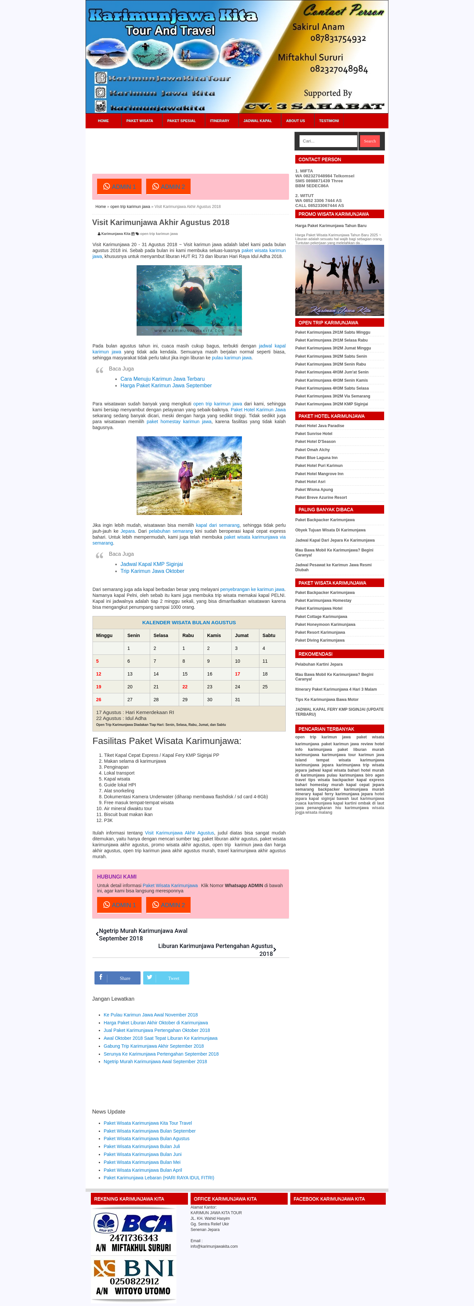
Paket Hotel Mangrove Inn (319, 474)
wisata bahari (347, 770)
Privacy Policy (347, 1298)
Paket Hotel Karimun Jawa (258, 409)
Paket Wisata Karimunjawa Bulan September (150, 1115)
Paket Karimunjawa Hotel (318, 608)
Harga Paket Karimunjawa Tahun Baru (331, 225)
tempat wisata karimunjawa (350, 760)
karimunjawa (307, 755)
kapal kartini (344, 803)
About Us (295, 121)
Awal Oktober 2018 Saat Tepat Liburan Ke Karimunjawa (161, 1022)
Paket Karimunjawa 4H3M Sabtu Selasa (332, 388)
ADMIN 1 (119, 186)
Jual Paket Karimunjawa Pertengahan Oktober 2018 (157, 1015)
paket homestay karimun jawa (179, 421)
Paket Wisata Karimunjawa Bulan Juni (143, 1138)
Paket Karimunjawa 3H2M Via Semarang (332, 396)
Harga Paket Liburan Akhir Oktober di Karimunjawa (156, 1007)
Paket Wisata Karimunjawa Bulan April (143, 1154)
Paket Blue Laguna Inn (316, 457)
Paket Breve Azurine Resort (321, 497)
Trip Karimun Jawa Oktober (152, 571)
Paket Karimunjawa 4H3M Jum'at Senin (332, 372)
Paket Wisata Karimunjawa (170, 885)
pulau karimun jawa (232, 357)
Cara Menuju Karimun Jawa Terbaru (162, 379)
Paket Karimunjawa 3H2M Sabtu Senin (331, 356)
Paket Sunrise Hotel (313, 433)
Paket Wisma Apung (314, 489)
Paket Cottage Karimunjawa (321, 616)
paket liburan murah (360, 749)
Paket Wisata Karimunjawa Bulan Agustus (147, 1123)
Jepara (128, 531)
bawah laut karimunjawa (360, 798)
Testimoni (329, 121)
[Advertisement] (212, 146)
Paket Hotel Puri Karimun (319, 465)
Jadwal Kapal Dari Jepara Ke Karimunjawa (335, 540)
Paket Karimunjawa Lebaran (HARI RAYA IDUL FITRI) (159, 1162)
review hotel (372, 744)
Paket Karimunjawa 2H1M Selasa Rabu (331, 340)
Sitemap (368, 1298)
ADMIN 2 (168, 186)
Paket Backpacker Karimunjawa (325, 520)
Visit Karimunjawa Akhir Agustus (179, 832)
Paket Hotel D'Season (315, 441)
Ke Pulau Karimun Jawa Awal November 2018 (151, 999)
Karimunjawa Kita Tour (136, 1298)
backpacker (343, 780)
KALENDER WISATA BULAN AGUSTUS (189, 622)
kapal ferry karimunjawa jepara (343, 794)
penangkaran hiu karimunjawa (338, 808)
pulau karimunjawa (345, 775)
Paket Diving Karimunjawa (320, 640)
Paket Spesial (181, 121)
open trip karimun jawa (130, 206)
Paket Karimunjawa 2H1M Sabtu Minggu (332, 332)
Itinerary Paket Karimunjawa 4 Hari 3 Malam (336, 689)
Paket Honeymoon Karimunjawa (325, 624)
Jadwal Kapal (258, 121)
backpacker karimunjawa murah (351, 789)
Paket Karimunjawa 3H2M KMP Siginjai (331, 404)
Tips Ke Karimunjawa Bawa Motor (327, 699)
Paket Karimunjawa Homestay (323, 600)
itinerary (303, 794)
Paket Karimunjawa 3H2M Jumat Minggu (333, 348)
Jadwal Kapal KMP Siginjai (151, 564)
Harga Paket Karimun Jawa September (166, 385)
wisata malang (318, 812)
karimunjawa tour (339, 755)
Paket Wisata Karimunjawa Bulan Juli (142, 1131)
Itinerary (219, 121)
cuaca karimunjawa (313, 803)
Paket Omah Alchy (312, 450)
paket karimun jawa (340, 744)
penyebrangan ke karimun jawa (252, 589)
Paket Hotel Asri (310, 481)
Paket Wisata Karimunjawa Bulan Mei (142, 1146)
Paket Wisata (139, 121)
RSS (381, 1298)
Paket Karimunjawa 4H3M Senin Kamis (331, 380)
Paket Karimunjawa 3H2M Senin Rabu (330, 364)
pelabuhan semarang (171, 531)
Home (103, 121)
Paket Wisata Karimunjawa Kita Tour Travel (148, 1107)
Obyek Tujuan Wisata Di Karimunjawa (330, 530)
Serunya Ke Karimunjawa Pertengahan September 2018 (161, 1038)
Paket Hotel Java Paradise (319, 425)
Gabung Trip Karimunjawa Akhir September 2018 (154, 1030)
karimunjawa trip (352, 765)
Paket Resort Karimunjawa (320, 632)
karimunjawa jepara (314, 765)
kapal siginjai (322, 798)
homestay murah (327, 784)
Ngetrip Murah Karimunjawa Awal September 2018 (155, 1046)
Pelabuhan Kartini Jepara (319, 664)
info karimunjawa (313, 749)
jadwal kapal (320, 770)
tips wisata (319, 780)
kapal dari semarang (218, 525)
